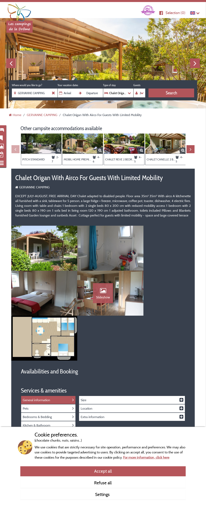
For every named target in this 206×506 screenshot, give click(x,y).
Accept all (103, 471)
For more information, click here (146, 457)
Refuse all (103, 482)
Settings (103, 494)
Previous (11, 63)
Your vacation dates (68, 85)
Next (195, 63)
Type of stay (109, 85)
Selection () (175, 12)
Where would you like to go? (27, 85)
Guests (136, 85)
